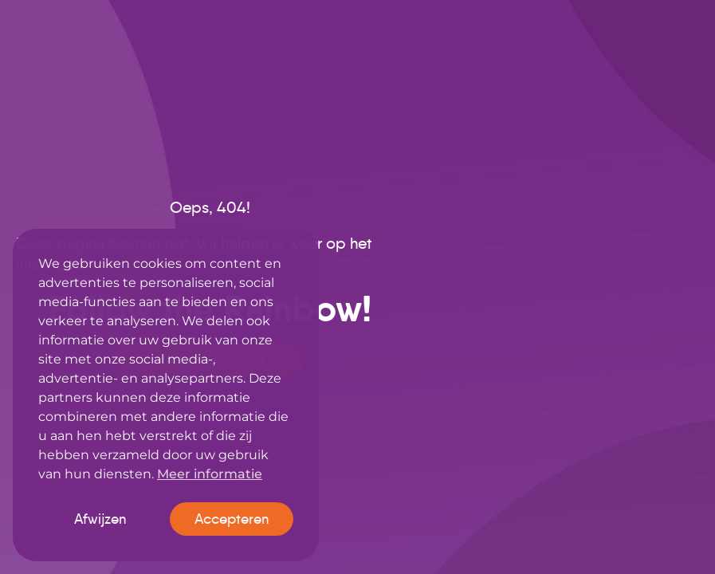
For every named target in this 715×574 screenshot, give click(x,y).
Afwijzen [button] (100, 519)
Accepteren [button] (231, 519)
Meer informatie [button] (209, 474)
